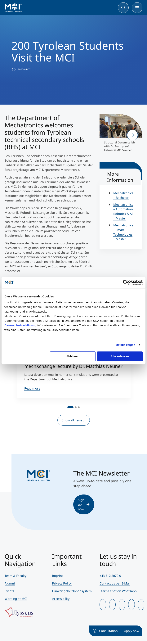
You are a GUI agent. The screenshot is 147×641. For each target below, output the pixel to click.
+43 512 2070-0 (110, 576)
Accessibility (60, 599)
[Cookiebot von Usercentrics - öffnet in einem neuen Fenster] (126, 282)
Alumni (10, 583)
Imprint (57, 576)
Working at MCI (16, 599)
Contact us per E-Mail (115, 583)
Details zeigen (125, 344)
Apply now (131, 631)
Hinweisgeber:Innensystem (72, 591)
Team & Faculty (15, 576)
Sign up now (84, 504)
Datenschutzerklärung (20, 325)
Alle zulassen (120, 356)
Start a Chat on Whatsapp (118, 591)
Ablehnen (72, 356)
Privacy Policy (62, 583)
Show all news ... (73, 420)
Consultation (105, 631)
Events (9, 591)
